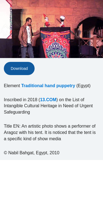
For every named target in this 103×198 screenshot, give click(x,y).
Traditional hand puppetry (48, 85)
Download (19, 68)
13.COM (48, 99)
